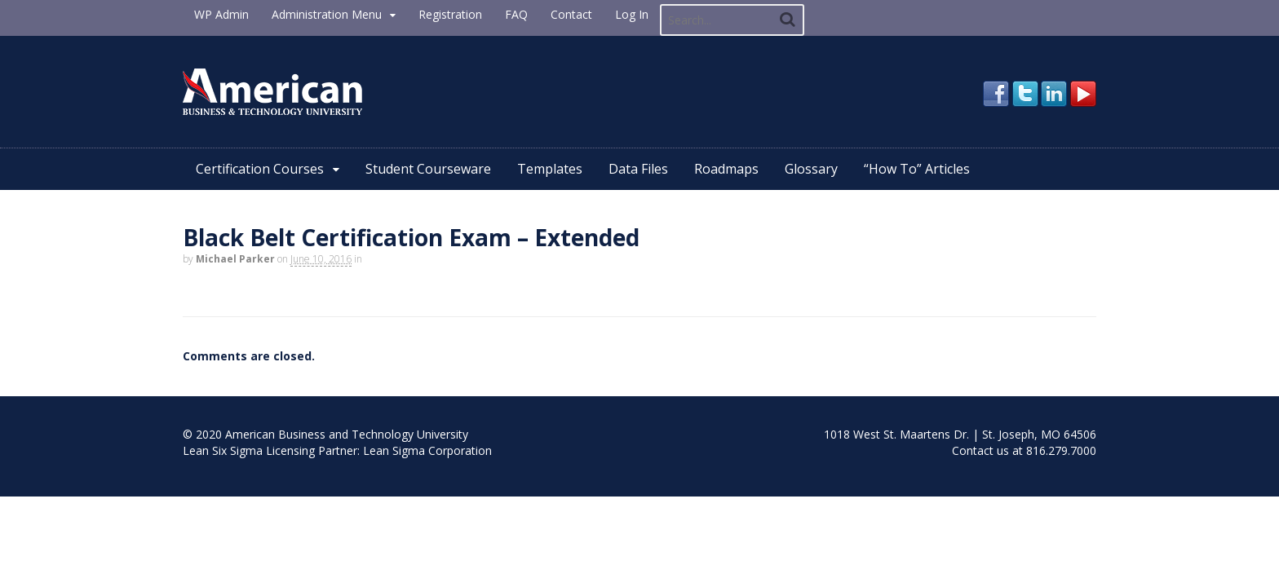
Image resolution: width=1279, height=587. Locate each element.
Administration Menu (327, 14)
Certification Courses (260, 169)
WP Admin (221, 14)
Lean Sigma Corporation (427, 450)
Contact (571, 14)
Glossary (811, 169)
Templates (549, 169)
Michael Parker (235, 259)
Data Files (638, 169)
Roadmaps (726, 169)
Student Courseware (428, 169)
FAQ (516, 14)
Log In (631, 14)
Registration (450, 14)
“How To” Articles (917, 169)
